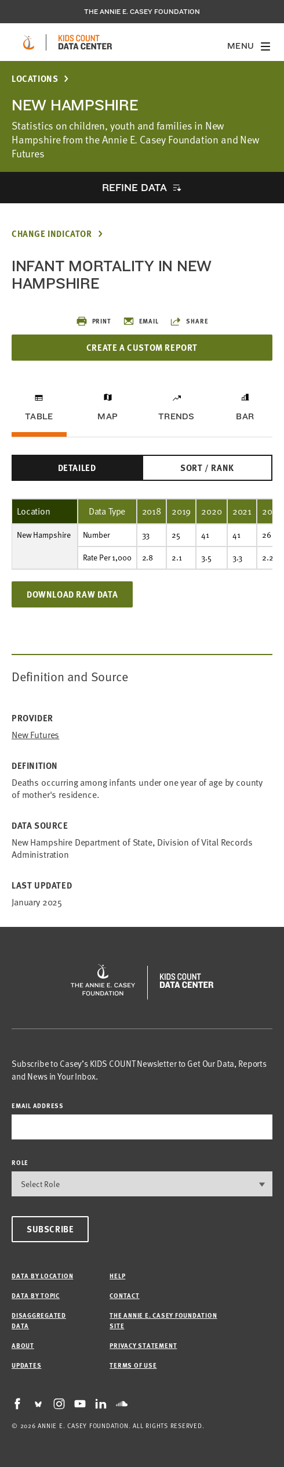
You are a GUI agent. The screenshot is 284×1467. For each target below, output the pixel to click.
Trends (176, 416)
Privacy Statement (143, 1345)
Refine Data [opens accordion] (134, 187)
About (23, 1345)
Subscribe (50, 1228)
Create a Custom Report (142, 347)
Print (93, 321)
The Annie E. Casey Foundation (142, 12)
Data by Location (42, 1275)
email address (38, 1105)
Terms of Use (133, 1365)
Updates (26, 1365)
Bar (245, 416)
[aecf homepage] (29, 42)
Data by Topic (36, 1295)
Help (117, 1275)
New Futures (35, 735)
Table (39, 416)
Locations (35, 79)
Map (107, 416)
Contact (124, 1295)
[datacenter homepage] (85, 42)
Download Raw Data (72, 594)
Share (189, 321)
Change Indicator (52, 234)
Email (141, 321)
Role (20, 1162)
